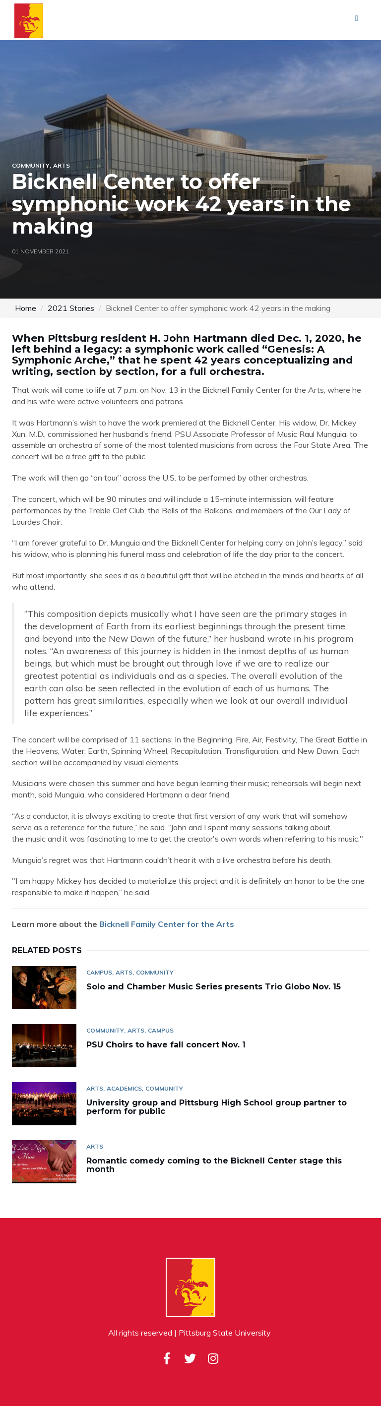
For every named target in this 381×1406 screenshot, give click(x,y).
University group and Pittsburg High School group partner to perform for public (216, 1107)
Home (25, 308)
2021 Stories (71, 308)
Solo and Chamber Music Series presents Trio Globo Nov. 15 (213, 986)
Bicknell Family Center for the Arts (166, 924)
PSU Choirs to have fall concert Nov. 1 (166, 1044)
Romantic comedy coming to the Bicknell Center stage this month (214, 1165)
